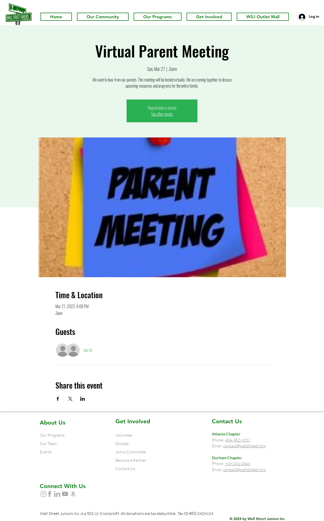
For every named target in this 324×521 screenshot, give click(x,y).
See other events (162, 114)
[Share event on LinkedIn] (82, 399)
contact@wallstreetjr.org (244, 445)
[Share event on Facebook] (57, 399)
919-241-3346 (237, 463)
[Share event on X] (70, 399)
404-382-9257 (237, 440)
